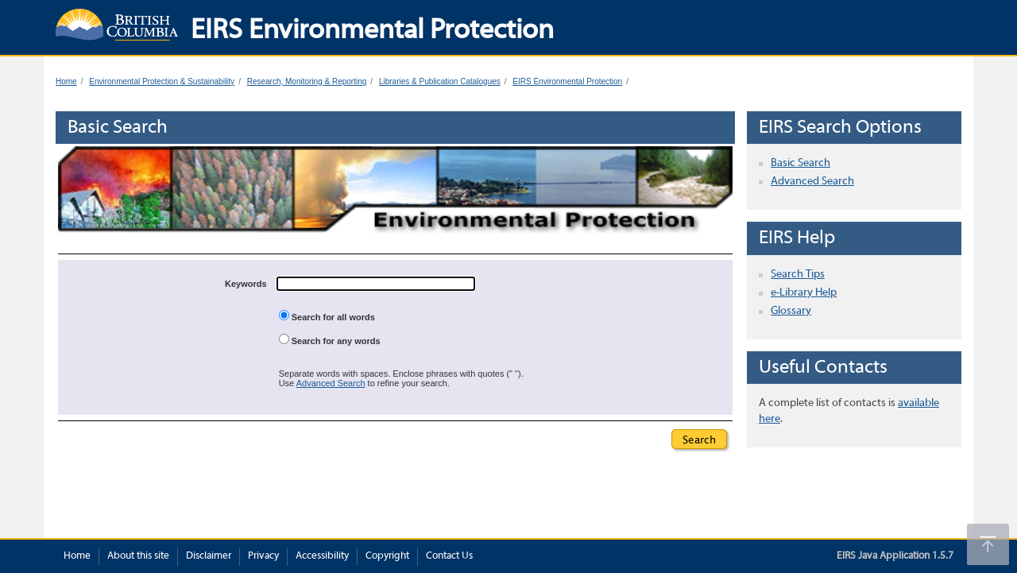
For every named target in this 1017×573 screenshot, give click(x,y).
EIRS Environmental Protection (567, 81)
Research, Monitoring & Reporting (307, 81)
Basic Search (800, 163)
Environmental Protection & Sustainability (161, 81)
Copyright (387, 556)
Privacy (263, 556)
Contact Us (449, 556)
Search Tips (798, 275)
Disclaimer (208, 556)
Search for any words (330, 340)
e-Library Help (804, 293)
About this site (138, 556)
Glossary (791, 311)
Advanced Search (330, 383)
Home (66, 81)
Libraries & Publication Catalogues (440, 81)
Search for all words (327, 316)
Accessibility (322, 556)
